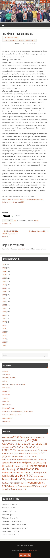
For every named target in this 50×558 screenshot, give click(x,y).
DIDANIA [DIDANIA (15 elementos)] (21, 456)
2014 (4, 305)
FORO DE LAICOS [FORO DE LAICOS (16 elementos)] (36, 462)
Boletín (4, 381)
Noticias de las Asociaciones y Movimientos (19, 40)
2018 (4, 291)
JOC (15, 221)
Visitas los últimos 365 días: (12, 528)
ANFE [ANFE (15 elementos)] (40, 437)
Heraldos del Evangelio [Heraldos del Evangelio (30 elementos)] (15, 466)
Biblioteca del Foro (8, 378)
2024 (4, 271)
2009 (4, 322)
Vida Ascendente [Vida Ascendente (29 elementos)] (16, 489)
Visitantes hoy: (7, 511)
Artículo (5, 371)
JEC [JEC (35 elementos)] (32, 472)
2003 (4, 335)
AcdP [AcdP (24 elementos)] (6, 437)
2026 (4, 264)
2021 (4, 281)
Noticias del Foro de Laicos (11, 415)
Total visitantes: (8, 535)
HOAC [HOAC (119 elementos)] (31, 469)
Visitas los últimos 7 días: (11, 521)
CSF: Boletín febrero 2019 (38, 231)
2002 (4, 339)
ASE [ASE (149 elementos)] (32, 440)
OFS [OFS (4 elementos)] (15, 483)
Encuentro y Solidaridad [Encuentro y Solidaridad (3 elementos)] (26, 459)
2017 (4, 295)
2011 (4, 315)
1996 (4, 345)
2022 (4, 278)
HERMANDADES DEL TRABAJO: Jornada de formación (10, 234)
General (5, 398)
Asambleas (6, 374)
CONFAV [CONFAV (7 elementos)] (21, 450)
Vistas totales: (7, 531)
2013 (4, 308)
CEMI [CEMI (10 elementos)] (5, 447)
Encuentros (6, 388)
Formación (6, 395)
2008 (4, 325)
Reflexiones (6, 421)
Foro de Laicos (8, 2)
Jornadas (5, 401)
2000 (4, 342)
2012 (4, 312)
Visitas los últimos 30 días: (11, 525)
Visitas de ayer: (7, 515)
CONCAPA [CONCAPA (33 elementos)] (9, 450)
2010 (4, 318)
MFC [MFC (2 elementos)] (29, 479)
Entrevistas (6, 391)
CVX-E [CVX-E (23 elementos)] (11, 456)
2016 (4, 298)
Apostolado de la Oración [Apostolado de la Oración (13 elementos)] (14, 440)
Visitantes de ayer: (9, 518)
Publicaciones (7, 418)
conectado (21, 249)
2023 (4, 275)
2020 (4, 285)
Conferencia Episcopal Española (13, 384)
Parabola (25, 550)
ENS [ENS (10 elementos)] (37, 459)
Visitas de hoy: (7, 508)
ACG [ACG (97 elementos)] (16, 437)
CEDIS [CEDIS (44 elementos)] (41, 443)
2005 (4, 328)
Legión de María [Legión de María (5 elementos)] (39, 476)
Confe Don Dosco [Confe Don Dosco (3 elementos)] (31, 450)
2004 (4, 332)
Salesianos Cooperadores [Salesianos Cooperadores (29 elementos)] (21, 486)
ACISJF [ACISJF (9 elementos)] (25, 437)
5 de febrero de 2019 (11, 37)
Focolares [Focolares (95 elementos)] (18, 462)
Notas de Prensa (8, 408)
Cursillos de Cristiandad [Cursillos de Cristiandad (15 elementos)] (28, 453)
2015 (4, 302)
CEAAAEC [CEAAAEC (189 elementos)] (11, 444)
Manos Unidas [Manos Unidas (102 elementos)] (14, 479)
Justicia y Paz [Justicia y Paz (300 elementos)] (20, 475)
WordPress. (34, 550)
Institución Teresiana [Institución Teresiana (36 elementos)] (15, 472)
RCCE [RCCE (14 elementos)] (22, 483)
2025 (4, 268)
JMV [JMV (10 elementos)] (39, 473)
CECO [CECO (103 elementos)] (28, 443)
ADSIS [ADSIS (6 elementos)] (33, 438)
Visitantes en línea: (9, 504)
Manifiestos (6, 405)
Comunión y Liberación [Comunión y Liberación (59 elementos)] (25, 447)
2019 (4, 288)
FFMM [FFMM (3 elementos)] (7, 463)
